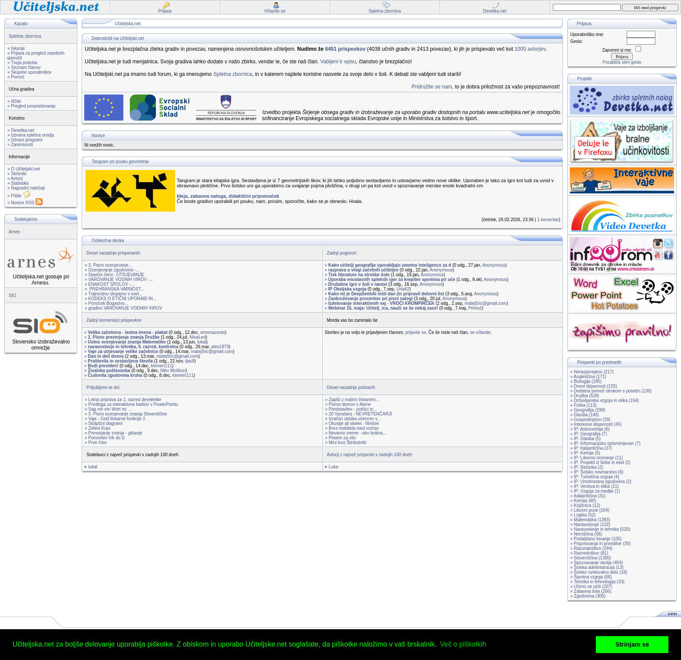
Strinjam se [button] (632, 644)
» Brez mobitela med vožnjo (352, 428)
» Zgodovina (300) (587, 596)
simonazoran (212, 332)
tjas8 (189, 361)
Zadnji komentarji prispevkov (114, 320)
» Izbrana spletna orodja (30, 135)
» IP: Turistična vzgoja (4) (594, 476)
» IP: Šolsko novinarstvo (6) (596, 472)
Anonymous (493, 265)
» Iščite (14, 101)
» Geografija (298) (587, 410)
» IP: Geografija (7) (588, 433)
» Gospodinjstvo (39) (590, 419)
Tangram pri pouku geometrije (120, 161)
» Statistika (18, 183)
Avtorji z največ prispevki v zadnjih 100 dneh (369, 454)
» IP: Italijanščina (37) (591, 448)
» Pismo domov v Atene (348, 404)
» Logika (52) (582, 515)
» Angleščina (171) (588, 376)
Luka (333, 466)
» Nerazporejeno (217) (592, 371)
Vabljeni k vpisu (338, 62)
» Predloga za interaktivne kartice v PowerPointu (131, 404)
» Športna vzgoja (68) (591, 577)
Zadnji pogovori (342, 253)
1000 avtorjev (530, 49)
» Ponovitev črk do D (105, 437)
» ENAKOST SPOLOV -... (109, 284)
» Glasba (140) (584, 414)
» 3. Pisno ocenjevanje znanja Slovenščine (126, 414)
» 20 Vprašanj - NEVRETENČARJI (358, 414)
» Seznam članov (24, 67)
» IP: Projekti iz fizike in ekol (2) (600, 462)
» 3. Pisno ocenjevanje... (108, 265)
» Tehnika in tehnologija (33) (597, 581)
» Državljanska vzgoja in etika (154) (604, 400)
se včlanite (480, 332)
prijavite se (415, 332)
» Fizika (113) (583, 405)
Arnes (14, 231)
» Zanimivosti (20, 144)
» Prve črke (96, 442)
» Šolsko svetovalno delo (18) (598, 572)
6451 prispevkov (345, 49)
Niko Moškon (172, 370)
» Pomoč (15, 77)
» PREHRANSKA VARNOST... (114, 289)
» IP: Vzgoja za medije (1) (595, 491)
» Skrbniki (16, 173)
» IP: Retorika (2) (586, 467)
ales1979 (220, 346)
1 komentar (548, 219)
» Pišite (19, 195)
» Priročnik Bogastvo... (106, 303)
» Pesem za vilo (340, 437)
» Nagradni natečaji (26, 188)
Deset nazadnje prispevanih (113, 253)
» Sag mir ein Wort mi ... (108, 409)
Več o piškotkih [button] (463, 644)
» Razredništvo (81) (589, 553)
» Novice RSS (25, 202)
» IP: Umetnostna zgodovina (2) (600, 481)
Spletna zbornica (25, 36)
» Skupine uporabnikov (29, 72)
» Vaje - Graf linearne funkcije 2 (115, 418)
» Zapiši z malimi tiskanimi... (352, 399)
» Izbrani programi (25, 139)
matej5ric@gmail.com (485, 303)
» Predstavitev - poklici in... (351, 409)
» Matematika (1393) (590, 519)
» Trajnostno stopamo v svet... (113, 293)
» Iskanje (16, 48)
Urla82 (403, 289)
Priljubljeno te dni (102, 387)
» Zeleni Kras (97, 428)
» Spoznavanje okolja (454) (596, 562)
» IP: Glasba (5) (585, 438)
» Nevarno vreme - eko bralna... (356, 433)
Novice (98, 135)
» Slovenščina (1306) (590, 557)
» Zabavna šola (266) (591, 591)
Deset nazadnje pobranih (351, 387)
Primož (475, 308)
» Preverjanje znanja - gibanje (113, 433)
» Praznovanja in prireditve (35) (600, 543)
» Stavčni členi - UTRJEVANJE (114, 274)
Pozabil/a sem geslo (621, 62)
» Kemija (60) (583, 500)
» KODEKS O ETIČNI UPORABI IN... (120, 298)
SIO (12, 295)
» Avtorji (15, 178)
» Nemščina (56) (586, 534)
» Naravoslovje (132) (590, 524)
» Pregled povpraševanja (31, 106)
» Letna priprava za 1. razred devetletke (123, 399)
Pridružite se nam (431, 87)
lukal (201, 342)
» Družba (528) (584, 395)
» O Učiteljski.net (23, 169)
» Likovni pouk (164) (589, 510)
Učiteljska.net (127, 23)
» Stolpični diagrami (103, 423)
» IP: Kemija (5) (585, 453)
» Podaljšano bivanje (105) (595, 538)
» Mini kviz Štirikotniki (346, 442)
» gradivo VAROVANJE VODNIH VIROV (123, 308)
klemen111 (161, 365)
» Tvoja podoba (22, 62)
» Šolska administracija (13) (597, 567)
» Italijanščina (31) (587, 495)
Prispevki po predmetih (599, 362)
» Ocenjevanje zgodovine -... (112, 270)
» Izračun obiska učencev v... (353, 418)
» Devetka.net (20, 130)
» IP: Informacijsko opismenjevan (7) (605, 443)
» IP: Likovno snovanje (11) (596, 457)
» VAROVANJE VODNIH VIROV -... (119, 279)
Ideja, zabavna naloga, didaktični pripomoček (228, 196)
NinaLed (197, 337)
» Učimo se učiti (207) (591, 586)
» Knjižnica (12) (585, 505)
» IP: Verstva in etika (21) (594, 486)
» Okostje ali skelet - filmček (352, 423)
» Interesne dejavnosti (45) (595, 424)
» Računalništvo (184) (591, 548)
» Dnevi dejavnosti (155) (593, 386)
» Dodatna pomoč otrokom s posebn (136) (610, 391)
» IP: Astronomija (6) (590, 429)
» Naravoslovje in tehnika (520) (600, 529)
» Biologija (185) (586, 381)
